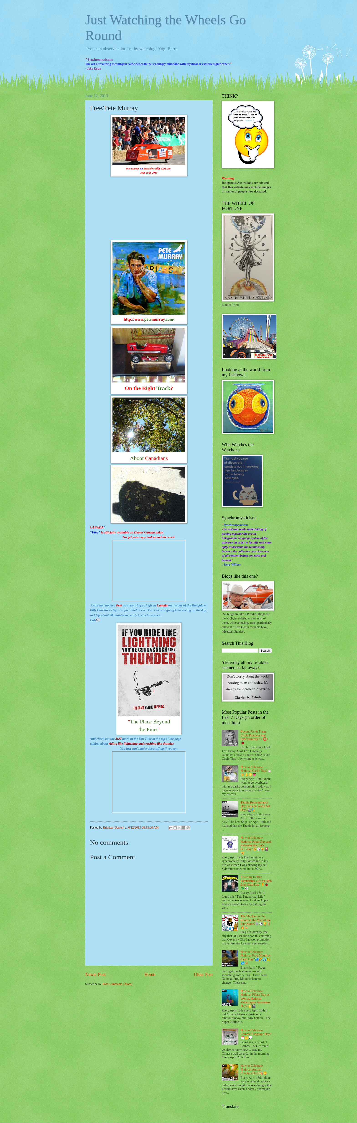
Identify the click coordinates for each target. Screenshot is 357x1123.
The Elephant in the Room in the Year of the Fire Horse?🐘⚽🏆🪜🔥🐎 (256, 922)
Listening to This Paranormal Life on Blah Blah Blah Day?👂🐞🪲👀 (256, 882)
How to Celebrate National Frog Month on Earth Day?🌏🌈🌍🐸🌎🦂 (256, 957)
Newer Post (95, 974)
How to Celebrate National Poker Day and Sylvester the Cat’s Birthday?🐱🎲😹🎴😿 (256, 845)
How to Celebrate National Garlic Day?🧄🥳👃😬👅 (256, 770)
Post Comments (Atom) (117, 984)
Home (149, 974)
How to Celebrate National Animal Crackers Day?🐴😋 (254, 1069)
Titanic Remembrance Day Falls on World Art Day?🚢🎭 (255, 806)
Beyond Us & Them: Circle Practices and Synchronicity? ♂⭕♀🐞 (255, 737)
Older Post (203, 974)
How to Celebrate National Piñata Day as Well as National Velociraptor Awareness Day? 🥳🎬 (255, 998)
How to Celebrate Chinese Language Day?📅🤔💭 (256, 1034)
